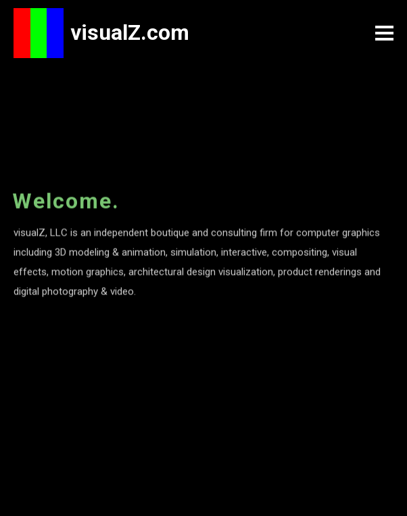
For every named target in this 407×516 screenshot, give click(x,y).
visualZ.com (129, 32)
